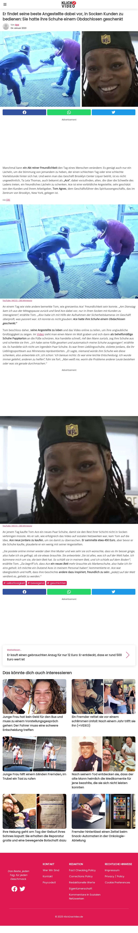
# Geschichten (56, 583)
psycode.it (49, 882)
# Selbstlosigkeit (14, 583)
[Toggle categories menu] (5, 4)
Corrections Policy (81, 876)
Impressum (112, 870)
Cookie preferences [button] (117, 882)
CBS (8, 199)
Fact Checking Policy (82, 870)
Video (40, 334)
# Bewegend (35, 583)
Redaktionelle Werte (82, 882)
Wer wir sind (51, 870)
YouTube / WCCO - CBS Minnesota (17, 300)
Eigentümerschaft (80, 888)
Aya (17, 24)
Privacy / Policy (114, 876)
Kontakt (48, 876)
